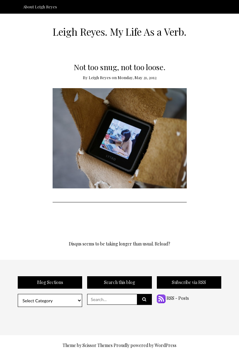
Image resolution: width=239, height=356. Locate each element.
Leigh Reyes (100, 77)
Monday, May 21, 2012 (137, 77)
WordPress (165, 345)
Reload (161, 244)
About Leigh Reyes (40, 6)
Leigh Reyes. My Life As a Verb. (119, 31)
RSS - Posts (173, 298)
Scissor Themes (97, 345)
